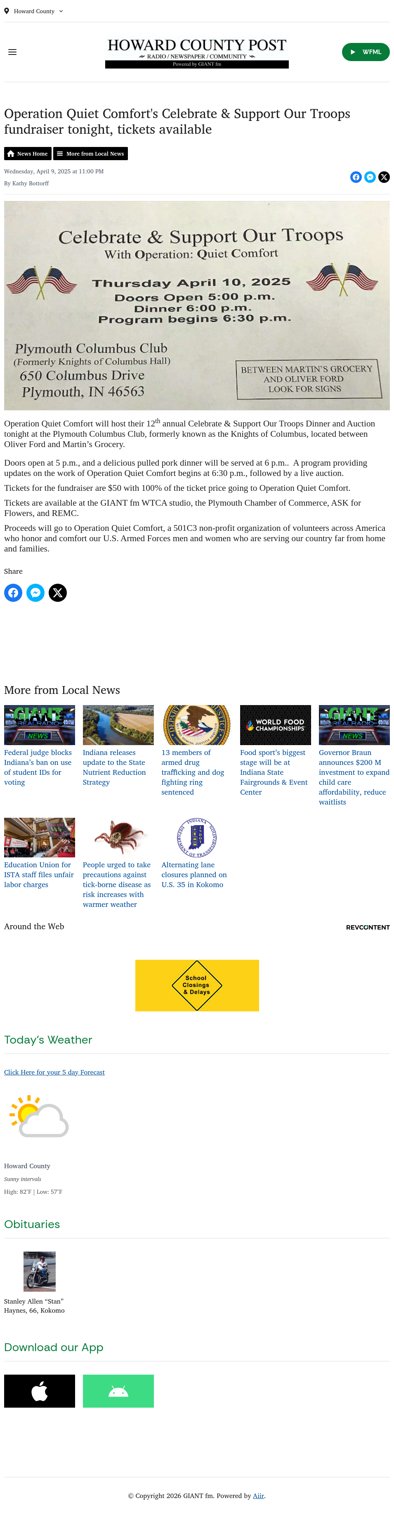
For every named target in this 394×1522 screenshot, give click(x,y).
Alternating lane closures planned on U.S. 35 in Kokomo (196, 853)
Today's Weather (48, 1039)
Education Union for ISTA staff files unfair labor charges (39, 853)
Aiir (258, 1495)
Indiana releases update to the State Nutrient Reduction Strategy (118, 746)
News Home (32, 153)
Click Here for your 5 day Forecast (54, 1072)
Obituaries (32, 1224)
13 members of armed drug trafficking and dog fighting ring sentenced (196, 751)
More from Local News (95, 153)
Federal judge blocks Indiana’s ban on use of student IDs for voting (39, 746)
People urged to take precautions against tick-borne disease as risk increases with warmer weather (118, 863)
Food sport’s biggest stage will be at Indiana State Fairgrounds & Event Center (275, 751)
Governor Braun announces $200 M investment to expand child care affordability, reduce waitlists (354, 756)
